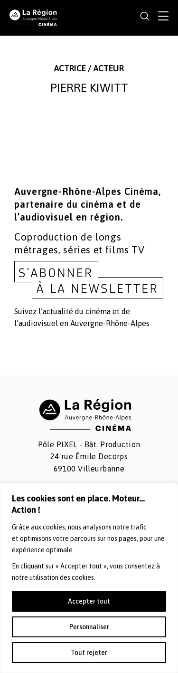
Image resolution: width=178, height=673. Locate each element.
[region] (89, 578)
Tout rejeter (89, 652)
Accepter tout (89, 601)
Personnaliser (89, 627)
